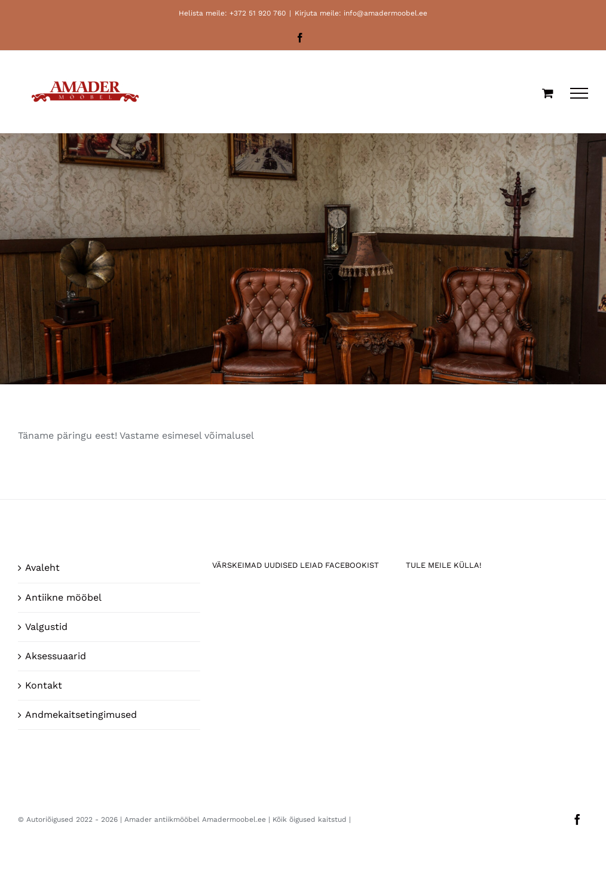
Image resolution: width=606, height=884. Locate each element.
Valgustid (46, 626)
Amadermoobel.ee (234, 819)
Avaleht (42, 567)
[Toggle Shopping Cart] (547, 93)
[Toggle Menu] (579, 93)
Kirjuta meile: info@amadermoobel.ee (361, 13)
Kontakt (43, 685)
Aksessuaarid (55, 656)
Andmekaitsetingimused (81, 714)
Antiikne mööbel (63, 597)
